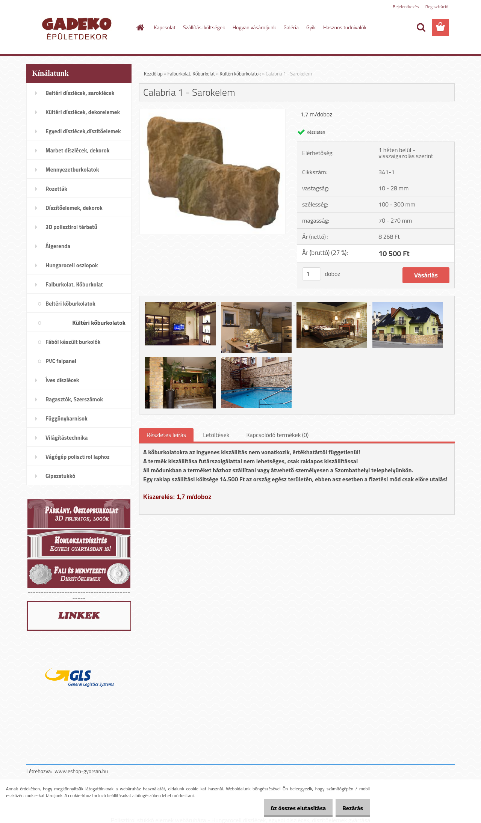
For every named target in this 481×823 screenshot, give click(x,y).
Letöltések (216, 434)
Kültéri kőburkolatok (240, 73)
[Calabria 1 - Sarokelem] (212, 112)
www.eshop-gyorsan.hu (81, 771)
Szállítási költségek (204, 27)
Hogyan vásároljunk (254, 27)
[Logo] (78, 28)
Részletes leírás (166, 434)
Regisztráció (436, 6)
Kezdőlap (153, 73)
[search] (421, 27)
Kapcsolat (165, 27)
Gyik (311, 27)
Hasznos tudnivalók (344, 27)
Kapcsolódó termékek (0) (277, 434)
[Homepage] (139, 27)
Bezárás (350, 807)
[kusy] (311, 273)
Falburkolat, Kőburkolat (191, 73)
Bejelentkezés (406, 6)
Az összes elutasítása (290, 807)
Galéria (291, 27)
